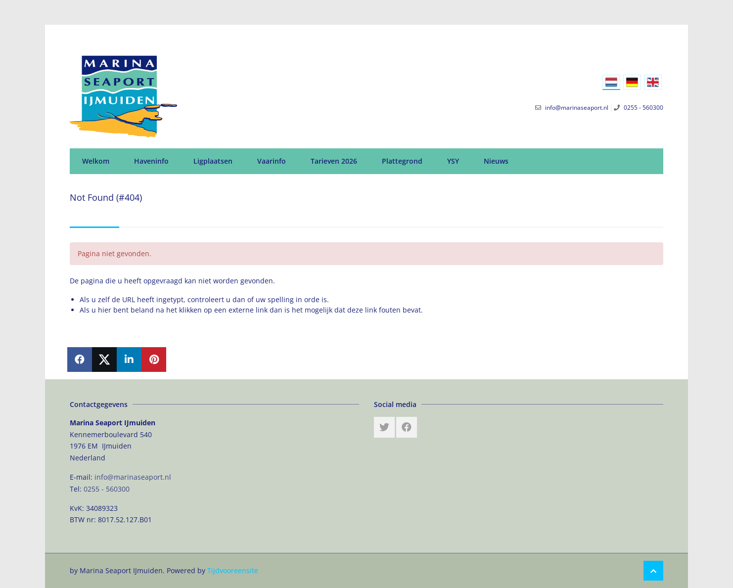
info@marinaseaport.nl (132, 477)
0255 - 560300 (107, 489)
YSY (453, 161)
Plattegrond (402, 161)
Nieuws (496, 161)
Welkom (95, 161)
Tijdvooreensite (232, 570)
